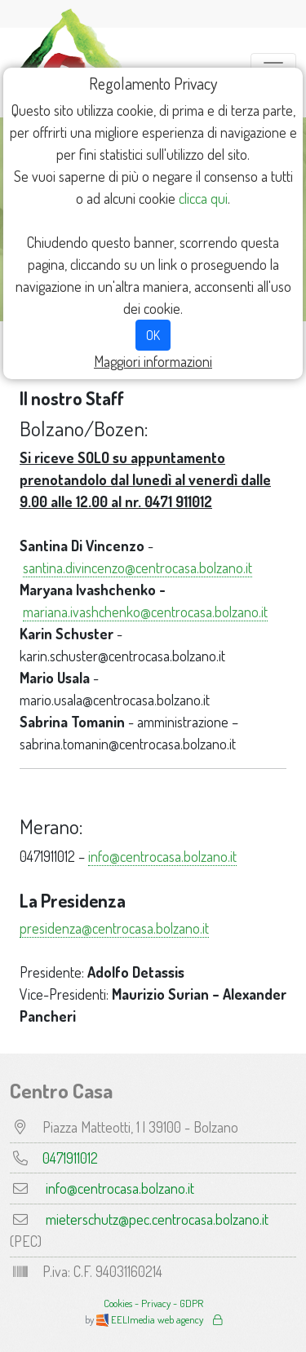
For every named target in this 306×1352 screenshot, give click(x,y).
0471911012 (70, 1158)
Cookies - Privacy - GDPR (153, 1303)
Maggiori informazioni (153, 361)
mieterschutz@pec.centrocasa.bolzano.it (157, 1219)
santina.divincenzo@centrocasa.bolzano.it (137, 568)
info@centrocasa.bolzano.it (162, 856)
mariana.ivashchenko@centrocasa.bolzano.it (145, 612)
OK (153, 335)
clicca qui (203, 198)
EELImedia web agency (151, 1319)
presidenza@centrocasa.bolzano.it (114, 928)
